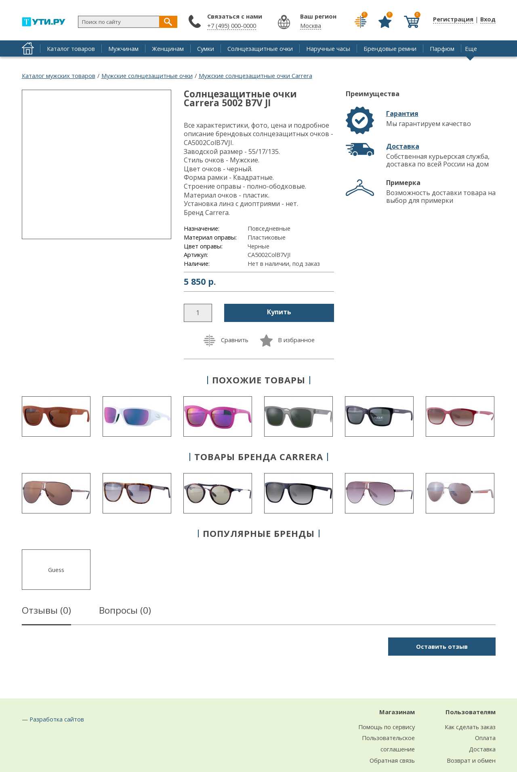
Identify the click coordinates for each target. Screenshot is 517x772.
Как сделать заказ (470, 727)
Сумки (205, 48)
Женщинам (168, 48)
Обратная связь (392, 760)
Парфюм (442, 48)
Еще (471, 48)
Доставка (402, 146)
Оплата (485, 738)
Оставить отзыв (442, 646)
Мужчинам (123, 48)
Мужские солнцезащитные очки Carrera (255, 76)
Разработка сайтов (56, 719)
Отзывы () (46, 611)
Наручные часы (328, 48)
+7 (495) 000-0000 (231, 25)
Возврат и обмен (471, 760)
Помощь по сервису (386, 727)
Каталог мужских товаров (58, 76)
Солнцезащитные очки (260, 48)
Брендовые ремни (390, 48)
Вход (488, 19)
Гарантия (402, 113)
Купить (279, 311)
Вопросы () (125, 611)
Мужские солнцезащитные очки (147, 76)
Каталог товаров (71, 48)
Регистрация (453, 19)
